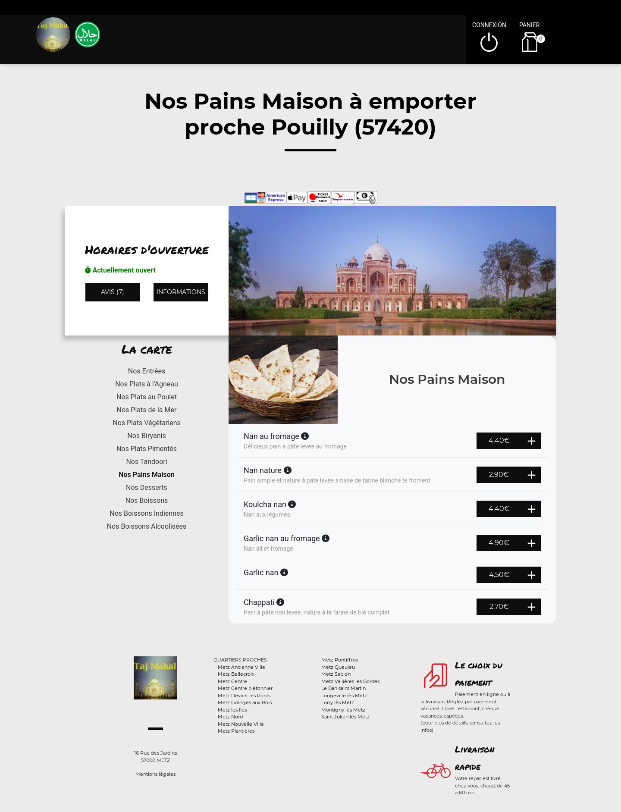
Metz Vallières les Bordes (350, 681)
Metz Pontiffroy (339, 660)
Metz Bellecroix (236, 674)
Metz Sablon (336, 674)
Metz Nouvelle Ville (241, 724)
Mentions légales (155, 774)
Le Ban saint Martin (343, 688)
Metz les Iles (232, 710)
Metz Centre (232, 681)
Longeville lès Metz (344, 696)
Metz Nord (230, 717)
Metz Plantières (236, 731)
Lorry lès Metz (337, 702)
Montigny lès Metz (343, 710)
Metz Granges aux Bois (245, 702)
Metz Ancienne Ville (241, 667)
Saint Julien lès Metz (345, 717)
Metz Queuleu (338, 667)
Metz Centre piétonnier (245, 688)
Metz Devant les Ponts (244, 696)
